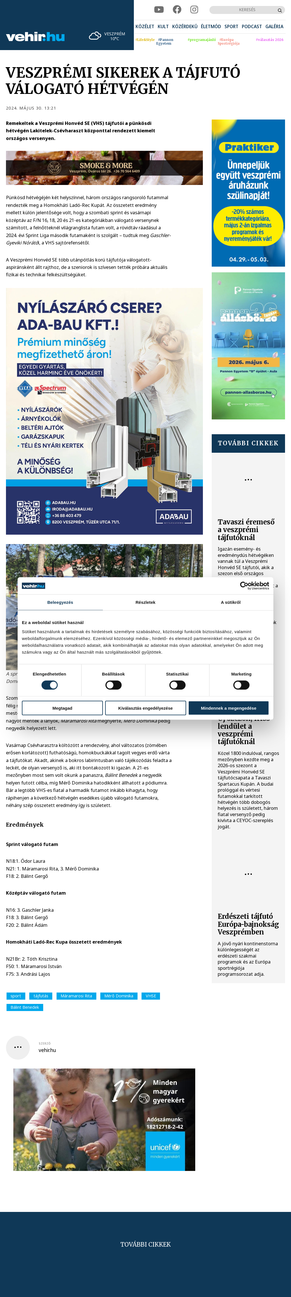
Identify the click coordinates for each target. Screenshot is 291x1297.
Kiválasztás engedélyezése (145, 707)
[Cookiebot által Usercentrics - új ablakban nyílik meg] (244, 586)
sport (16, 996)
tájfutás (41, 996)
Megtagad (62, 707)
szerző (45, 1043)
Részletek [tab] (145, 602)
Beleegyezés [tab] (60, 602)
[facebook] (177, 10)
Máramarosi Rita (76, 996)
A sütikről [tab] (231, 602)
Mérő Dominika (118, 996)
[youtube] (159, 10)
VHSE (151, 996)
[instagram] (194, 10)
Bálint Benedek (25, 1007)
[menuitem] (145, 27)
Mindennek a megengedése (228, 707)
